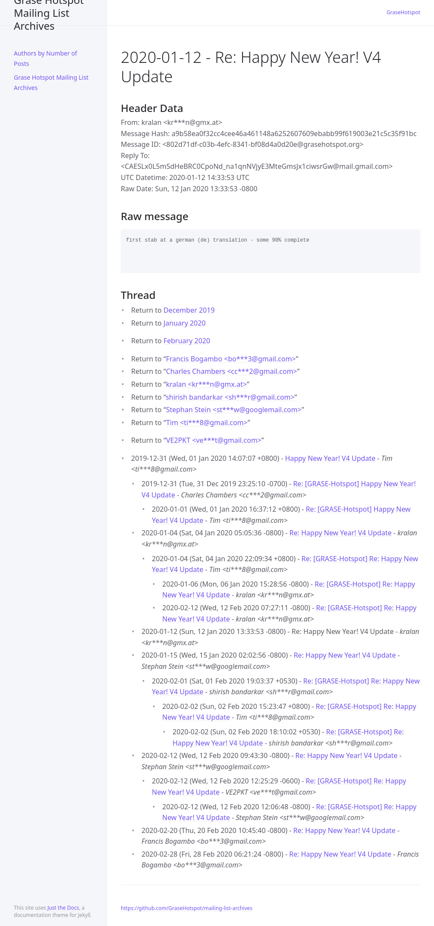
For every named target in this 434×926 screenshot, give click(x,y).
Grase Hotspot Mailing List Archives (49, 12)
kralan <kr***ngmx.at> (206, 384)
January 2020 (185, 323)
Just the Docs (63, 907)
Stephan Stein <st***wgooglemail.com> (234, 409)
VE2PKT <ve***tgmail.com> (213, 440)
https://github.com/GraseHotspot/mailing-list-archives (186, 908)
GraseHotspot (403, 12)
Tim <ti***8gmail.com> (207, 422)
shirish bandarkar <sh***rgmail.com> (230, 397)
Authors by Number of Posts (45, 58)
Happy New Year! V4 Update (330, 458)
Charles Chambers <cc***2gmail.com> (231, 371)
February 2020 (187, 340)
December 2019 (189, 310)
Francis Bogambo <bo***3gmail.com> (231, 359)
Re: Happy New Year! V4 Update (340, 533)
